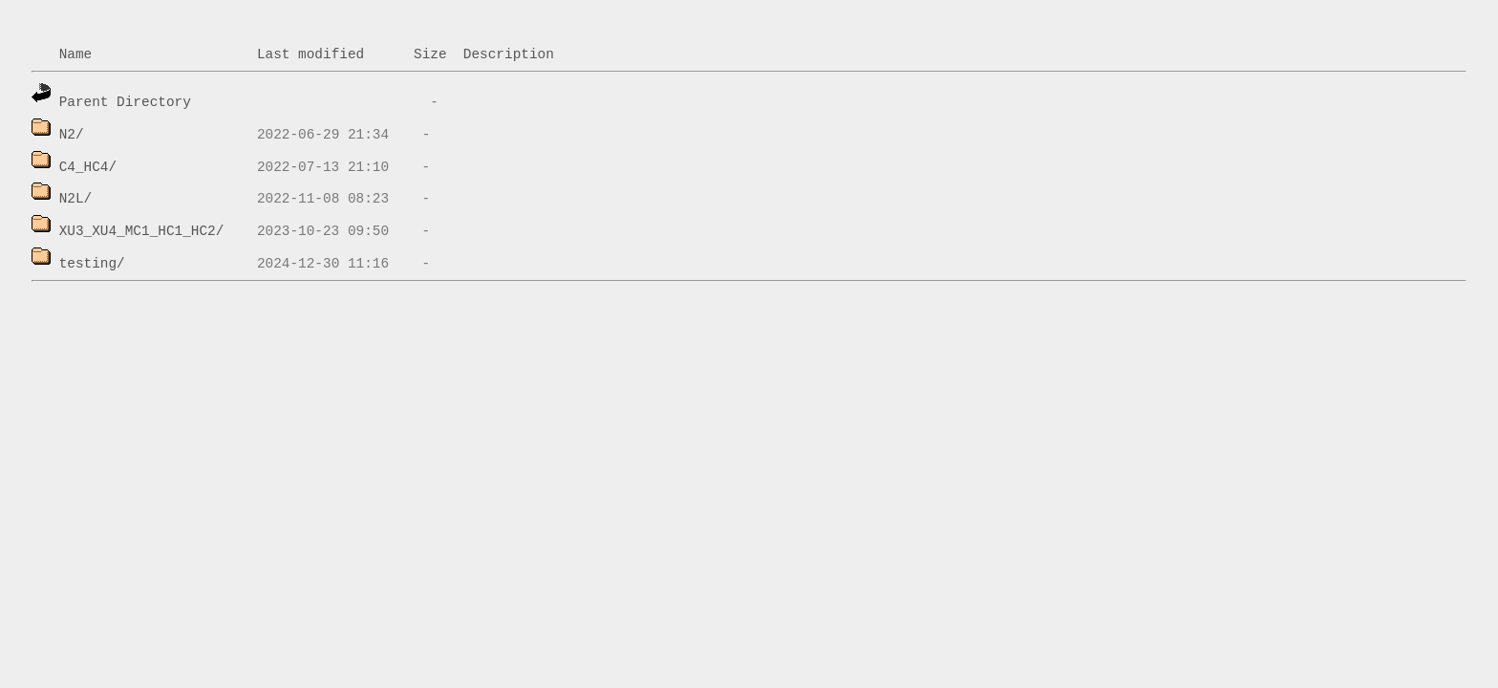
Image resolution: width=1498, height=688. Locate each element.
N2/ (71, 134)
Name (76, 54)
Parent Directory (125, 102)
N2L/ (76, 198)
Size (430, 54)
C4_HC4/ (88, 167)
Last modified (310, 54)
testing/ (92, 263)
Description (508, 54)
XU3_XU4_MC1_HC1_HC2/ (142, 231)
